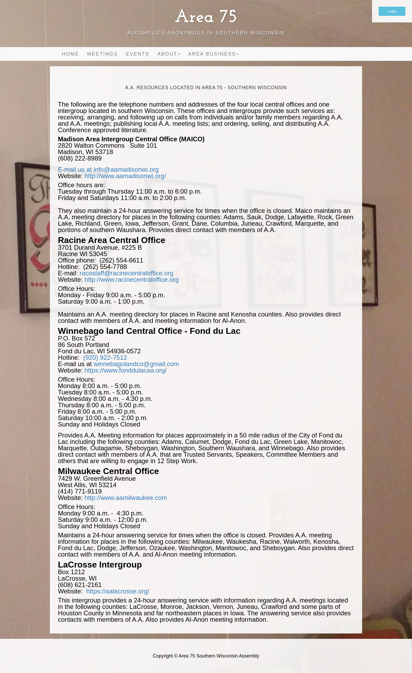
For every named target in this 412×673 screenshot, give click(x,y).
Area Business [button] (213, 54)
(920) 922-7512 (105, 357)
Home (70, 54)
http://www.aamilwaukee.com (126, 497)
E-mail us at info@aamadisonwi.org (108, 169)
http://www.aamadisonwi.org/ (125, 175)
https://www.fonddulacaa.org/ (126, 370)
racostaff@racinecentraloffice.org (126, 273)
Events (137, 54)
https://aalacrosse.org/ (116, 591)
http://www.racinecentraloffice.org (132, 279)
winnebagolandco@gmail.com (136, 363)
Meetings (102, 54)
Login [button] (392, 11)
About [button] (168, 54)
